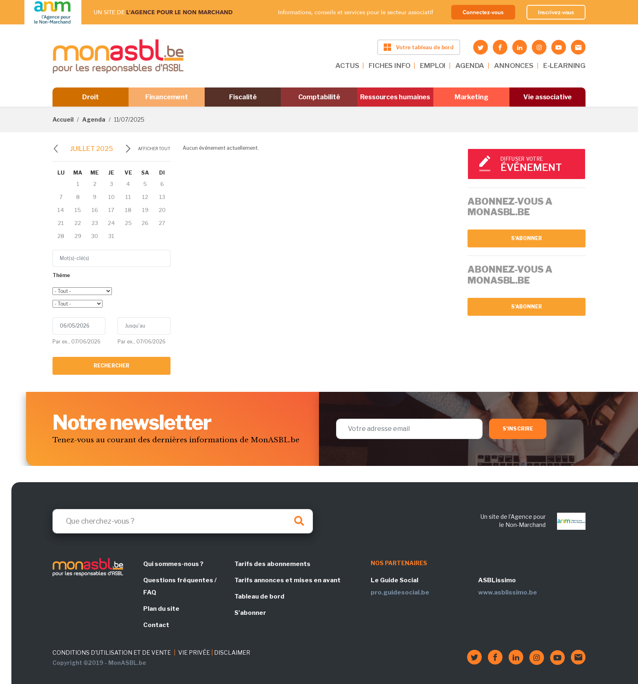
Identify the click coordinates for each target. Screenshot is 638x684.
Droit (90, 97)
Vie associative (547, 97)
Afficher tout (154, 148)
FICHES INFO (389, 65)
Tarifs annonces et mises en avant (287, 580)
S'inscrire (518, 429)
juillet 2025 (91, 149)
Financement (166, 97)
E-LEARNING (564, 65)
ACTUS (347, 65)
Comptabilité (319, 97)
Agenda (93, 119)
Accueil (63, 119)
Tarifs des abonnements (272, 564)
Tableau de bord (259, 596)
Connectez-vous (483, 12)
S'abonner (526, 238)
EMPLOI (433, 65)
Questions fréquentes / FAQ (179, 586)
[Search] (182, 521)
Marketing (471, 97)
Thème (61, 275)
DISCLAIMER (232, 652)
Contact (156, 625)
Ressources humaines (395, 97)
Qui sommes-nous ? (173, 564)
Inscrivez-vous (556, 12)
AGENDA (469, 65)
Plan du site (161, 608)
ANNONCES (513, 65)
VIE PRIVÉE (194, 652)
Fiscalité (242, 97)
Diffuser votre (539, 164)
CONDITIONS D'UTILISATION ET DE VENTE (111, 652)
